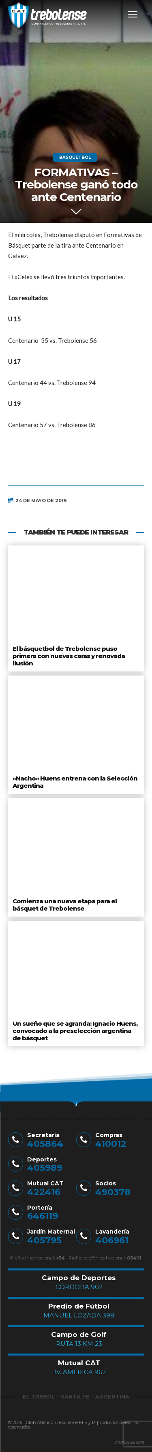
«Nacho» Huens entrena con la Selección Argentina (75, 781)
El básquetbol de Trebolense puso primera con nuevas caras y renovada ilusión (69, 656)
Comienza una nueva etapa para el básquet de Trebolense (65, 904)
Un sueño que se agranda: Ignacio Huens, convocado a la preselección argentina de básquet (75, 1031)
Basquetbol (75, 157)
